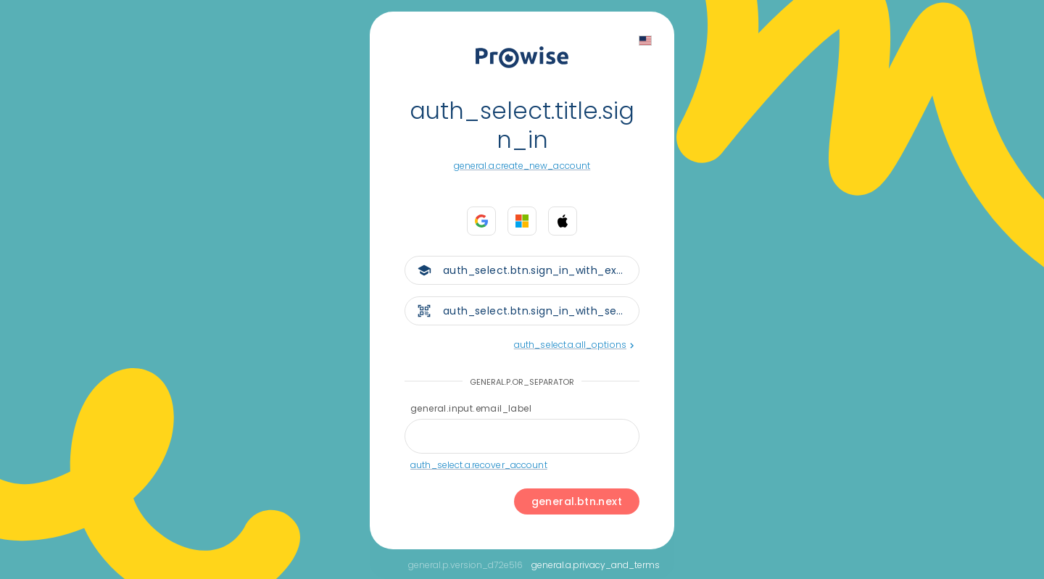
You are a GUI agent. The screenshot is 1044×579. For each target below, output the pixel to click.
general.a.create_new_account (522, 165)
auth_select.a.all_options (574, 344)
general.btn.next (576, 501)
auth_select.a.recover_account (478, 465)
